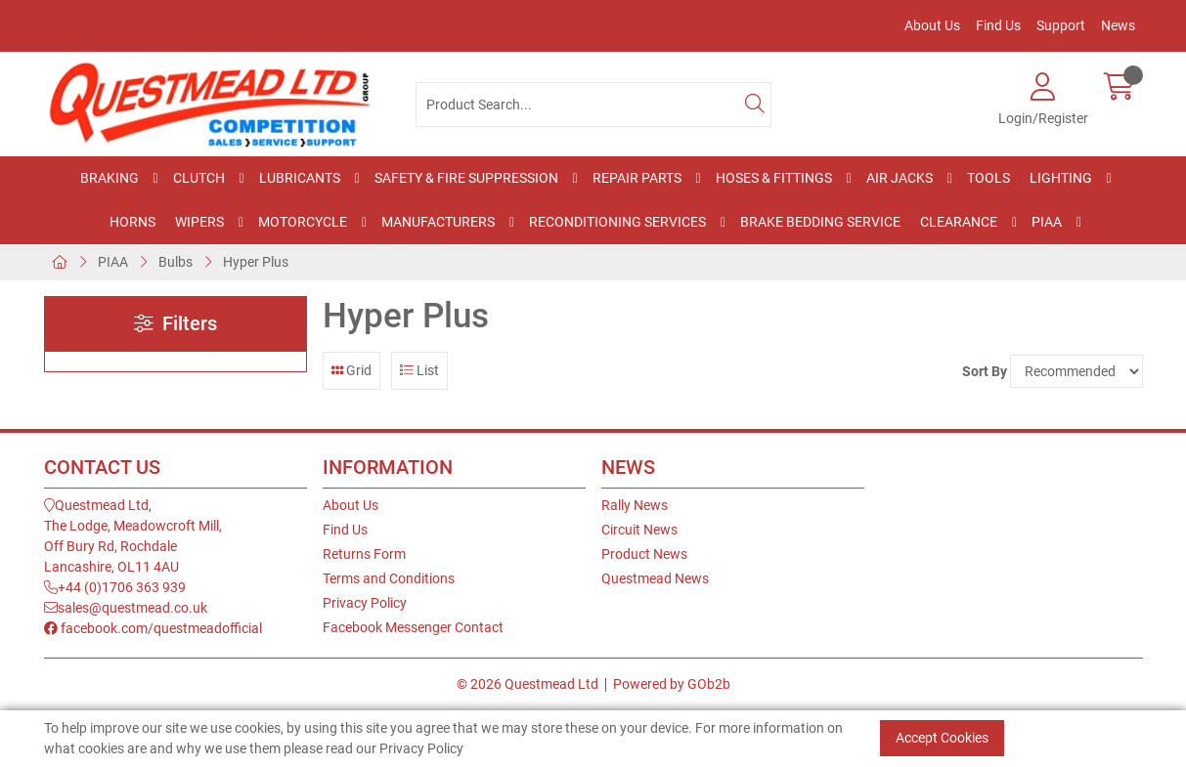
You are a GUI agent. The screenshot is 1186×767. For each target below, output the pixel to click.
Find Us (998, 25)
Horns (132, 222)
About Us (932, 25)
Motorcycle (302, 222)
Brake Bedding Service (820, 222)
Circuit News (639, 529)
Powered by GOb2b (671, 684)
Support (1060, 25)
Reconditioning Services (617, 222)
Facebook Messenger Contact (413, 627)
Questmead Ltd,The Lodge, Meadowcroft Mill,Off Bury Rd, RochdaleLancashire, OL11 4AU (133, 536)
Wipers (199, 222)
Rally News (634, 505)
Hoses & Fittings (774, 178)
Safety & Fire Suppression (466, 178)
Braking (109, 178)
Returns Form (364, 554)
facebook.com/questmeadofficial (153, 628)
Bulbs (175, 262)
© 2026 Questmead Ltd (527, 684)
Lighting (1061, 178)
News (1118, 25)
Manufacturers (438, 222)
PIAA (1047, 222)
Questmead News (655, 578)
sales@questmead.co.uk (125, 608)
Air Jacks (899, 178)
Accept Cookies (942, 738)
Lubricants (299, 178)
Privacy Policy (365, 603)
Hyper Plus (255, 262)
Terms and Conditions (389, 578)
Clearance (958, 222)
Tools (988, 178)
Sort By (984, 371)
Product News (644, 554)
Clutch (199, 178)
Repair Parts (637, 178)
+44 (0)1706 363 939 (115, 587)
